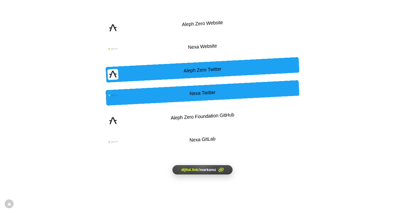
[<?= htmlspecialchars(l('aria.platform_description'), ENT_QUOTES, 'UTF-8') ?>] (202, 170)
